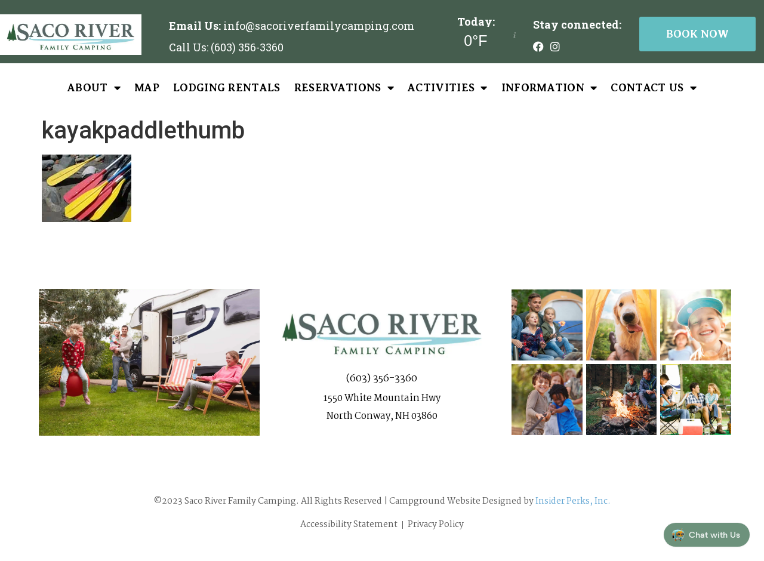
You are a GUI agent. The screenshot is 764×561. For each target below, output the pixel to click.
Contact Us (654, 87)
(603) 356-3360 (381, 379)
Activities (448, 87)
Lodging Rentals (227, 87)
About (94, 87)
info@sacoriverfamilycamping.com (318, 26)
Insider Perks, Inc (571, 501)
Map (146, 87)
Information (549, 87)
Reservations (344, 87)
